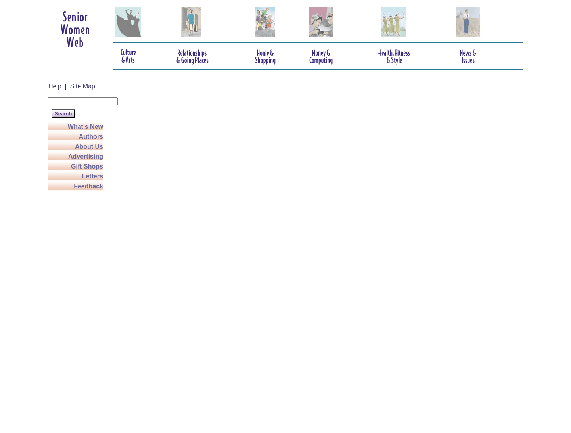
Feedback (88, 186)
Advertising (85, 156)
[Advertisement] (79, 310)
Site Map (82, 86)
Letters (92, 176)
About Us (89, 146)
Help (54, 86)
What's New (85, 126)
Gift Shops (87, 166)
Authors (91, 136)
